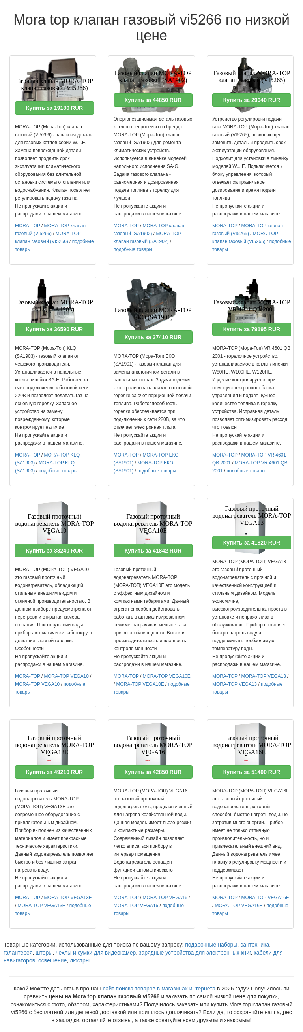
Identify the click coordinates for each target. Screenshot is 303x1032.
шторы (44, 952)
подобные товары (133, 249)
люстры (80, 960)
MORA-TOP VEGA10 (66, 676)
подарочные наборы (211, 944)
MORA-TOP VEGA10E (167, 676)
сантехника (254, 944)
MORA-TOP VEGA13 (263, 676)
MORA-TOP (27, 225)
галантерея (18, 952)
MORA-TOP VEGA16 (165, 897)
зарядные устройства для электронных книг (195, 952)
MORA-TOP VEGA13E (68, 897)
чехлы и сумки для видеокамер (96, 952)
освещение (52, 960)
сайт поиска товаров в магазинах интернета (159, 988)
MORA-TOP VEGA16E (265, 897)
